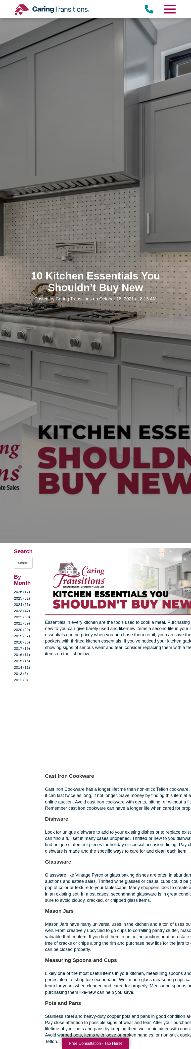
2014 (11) (22, 667)
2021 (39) (22, 623)
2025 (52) (22, 598)
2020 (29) (22, 630)
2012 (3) (21, 680)
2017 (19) (22, 648)
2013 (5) (21, 673)
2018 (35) (22, 642)
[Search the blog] (23, 563)
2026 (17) (22, 592)
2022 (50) (22, 617)
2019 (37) (22, 636)
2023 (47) (22, 611)
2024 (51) (22, 604)
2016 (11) (22, 655)
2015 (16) (22, 661)
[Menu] (169, 9)
